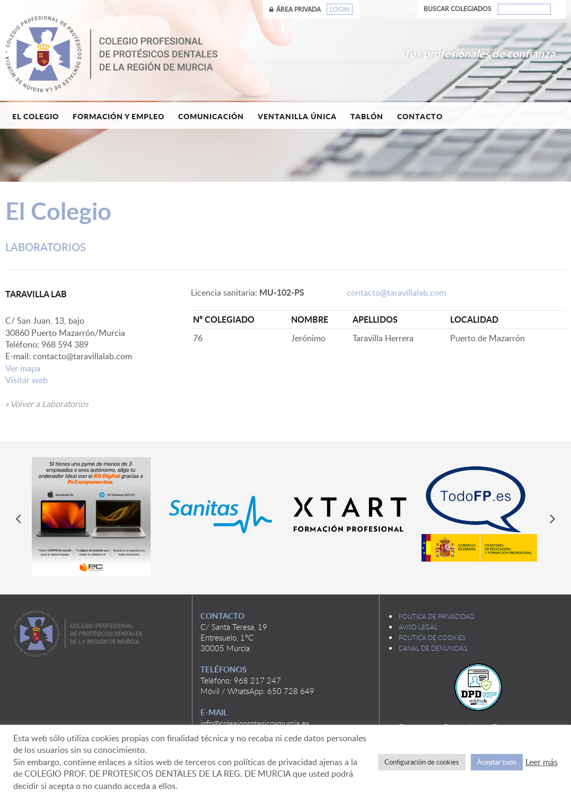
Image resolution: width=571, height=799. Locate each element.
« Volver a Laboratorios (47, 404)
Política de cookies (432, 637)
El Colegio (35, 116)
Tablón (366, 116)
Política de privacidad (437, 616)
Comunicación (211, 116)
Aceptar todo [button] (496, 762)
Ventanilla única (297, 116)
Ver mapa (22, 368)
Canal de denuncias (433, 648)
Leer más (541, 762)
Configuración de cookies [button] (421, 762)
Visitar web (26, 380)
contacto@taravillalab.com (396, 292)
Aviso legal (418, 627)
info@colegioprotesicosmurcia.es (254, 723)
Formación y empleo (118, 116)
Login (339, 9)
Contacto (420, 116)
